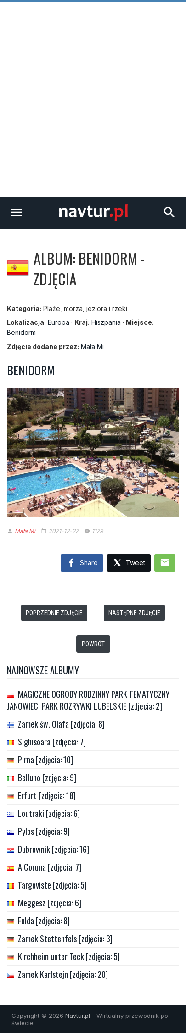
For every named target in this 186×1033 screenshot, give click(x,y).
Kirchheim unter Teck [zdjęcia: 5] (69, 956)
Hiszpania (106, 322)
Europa (58, 322)
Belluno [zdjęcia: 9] (47, 777)
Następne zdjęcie (134, 612)
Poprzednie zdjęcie (54, 612)
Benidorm (21, 332)
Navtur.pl (77, 1015)
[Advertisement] (93, 99)
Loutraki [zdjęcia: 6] (49, 813)
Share (82, 563)
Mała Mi (92, 346)
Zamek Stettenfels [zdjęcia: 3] (65, 938)
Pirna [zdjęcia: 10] (45, 760)
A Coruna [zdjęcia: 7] (49, 867)
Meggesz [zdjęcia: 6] (49, 903)
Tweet (129, 563)
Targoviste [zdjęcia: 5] (52, 885)
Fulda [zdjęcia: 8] (44, 921)
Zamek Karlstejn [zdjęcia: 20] (63, 974)
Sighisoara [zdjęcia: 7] (52, 742)
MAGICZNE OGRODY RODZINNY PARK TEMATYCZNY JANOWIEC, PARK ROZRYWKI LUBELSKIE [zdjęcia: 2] (88, 700)
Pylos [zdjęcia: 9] (44, 831)
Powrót (93, 644)
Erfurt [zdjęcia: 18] (47, 795)
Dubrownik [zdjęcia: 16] (53, 849)
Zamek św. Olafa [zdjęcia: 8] (61, 724)
